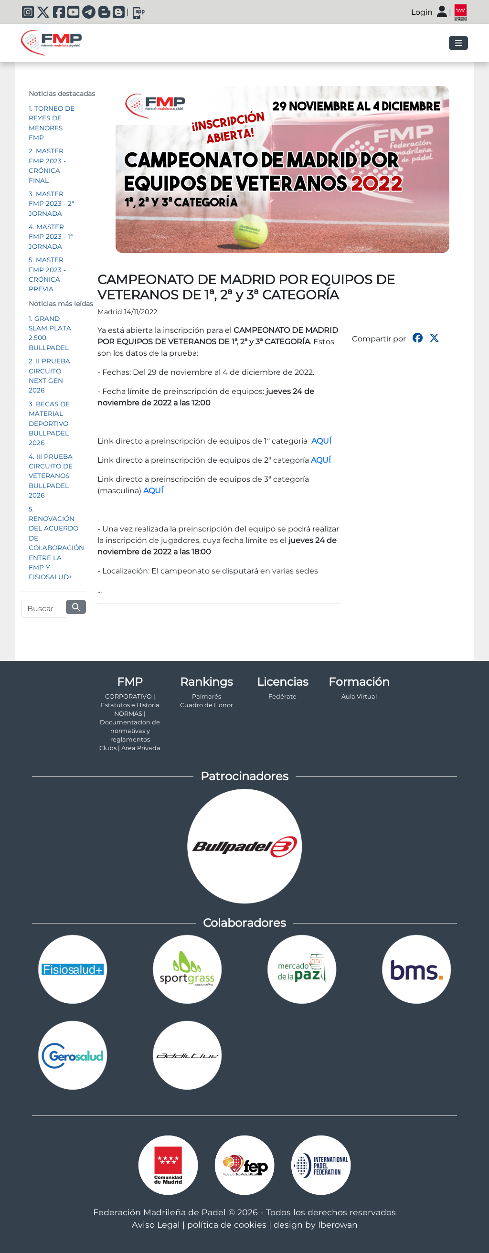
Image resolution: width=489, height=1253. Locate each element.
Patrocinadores (244, 776)
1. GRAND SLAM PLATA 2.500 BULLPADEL (50, 333)
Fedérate (282, 696)
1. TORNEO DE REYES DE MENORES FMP (51, 123)
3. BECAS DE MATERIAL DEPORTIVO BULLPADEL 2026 (49, 423)
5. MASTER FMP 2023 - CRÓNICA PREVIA (47, 274)
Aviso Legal (156, 1225)
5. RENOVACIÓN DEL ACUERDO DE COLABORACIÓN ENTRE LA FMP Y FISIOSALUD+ (56, 543)
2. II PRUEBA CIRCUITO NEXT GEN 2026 (49, 375)
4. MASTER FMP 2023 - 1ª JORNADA (51, 236)
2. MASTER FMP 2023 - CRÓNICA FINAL (47, 165)
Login (422, 12)
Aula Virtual (359, 696)
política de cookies (226, 1225)
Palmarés (206, 696)
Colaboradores (244, 923)
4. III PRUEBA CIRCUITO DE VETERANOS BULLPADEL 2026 (51, 476)
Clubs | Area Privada (129, 748)
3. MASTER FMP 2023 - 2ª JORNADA (51, 203)
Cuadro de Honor (206, 705)
